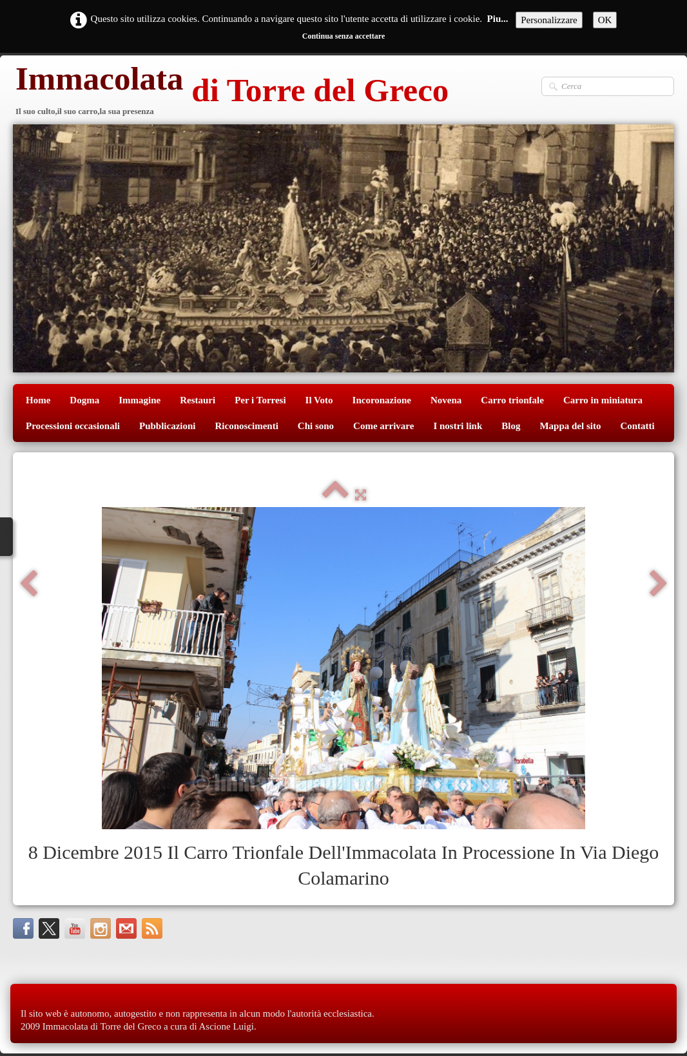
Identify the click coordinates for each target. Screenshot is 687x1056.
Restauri (197, 400)
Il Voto (319, 400)
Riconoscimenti (246, 426)
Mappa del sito (570, 426)
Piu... (497, 19)
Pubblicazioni (167, 426)
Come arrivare (383, 426)
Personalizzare (549, 20)
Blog (510, 426)
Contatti (637, 426)
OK (605, 20)
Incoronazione (382, 400)
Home (38, 400)
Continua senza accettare (343, 36)
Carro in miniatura (603, 400)
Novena (446, 400)
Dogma (84, 400)
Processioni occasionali (73, 426)
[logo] (231, 92)
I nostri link (457, 426)
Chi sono (316, 426)
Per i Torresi (260, 400)
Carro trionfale (512, 400)
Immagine (139, 400)
